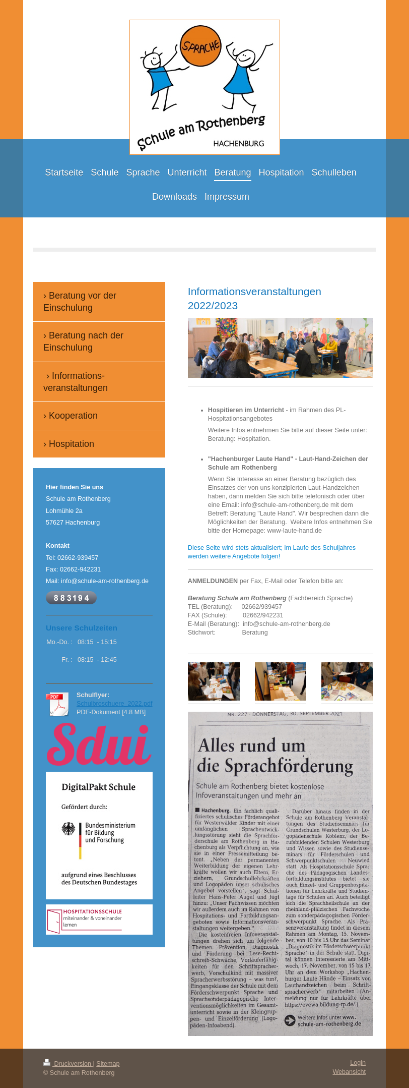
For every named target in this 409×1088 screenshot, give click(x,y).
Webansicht (349, 1071)
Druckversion (68, 1063)
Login (358, 1062)
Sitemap (107, 1063)
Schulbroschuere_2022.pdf (115, 703)
